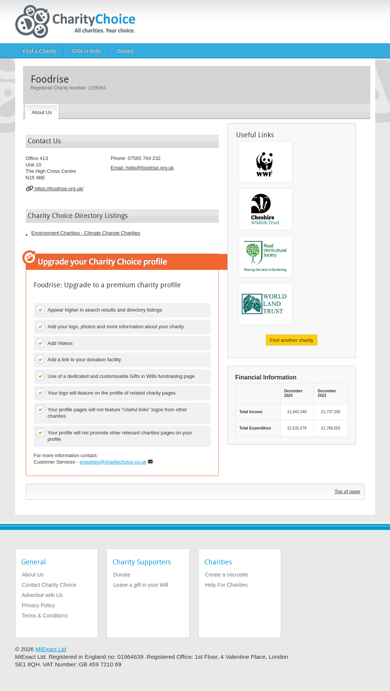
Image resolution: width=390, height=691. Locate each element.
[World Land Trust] (265, 304)
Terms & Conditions (45, 616)
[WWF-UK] (265, 162)
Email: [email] (142, 168)
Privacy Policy (38, 605)
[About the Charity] (42, 111)
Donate (121, 575)
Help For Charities (226, 585)
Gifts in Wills (86, 51)
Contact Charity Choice (49, 585)
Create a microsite (226, 575)
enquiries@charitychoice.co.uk (113, 462)
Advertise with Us (42, 595)
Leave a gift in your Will (140, 585)
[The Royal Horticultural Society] (265, 256)
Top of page (347, 491)
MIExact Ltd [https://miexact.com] (51, 649)
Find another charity (291, 340)
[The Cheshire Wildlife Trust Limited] (265, 209)
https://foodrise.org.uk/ (55, 188)
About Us (33, 575)
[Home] (78, 21)
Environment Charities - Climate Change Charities (86, 233)
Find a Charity (39, 51)
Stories (125, 51)
